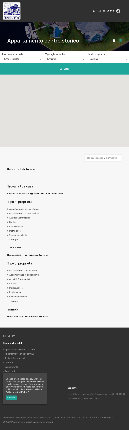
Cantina (13, 222)
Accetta (11, 397)
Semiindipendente (18, 235)
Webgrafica (29, 422)
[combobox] (21, 59)
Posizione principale (12, 54)
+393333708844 (105, 11)
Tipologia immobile (55, 54)
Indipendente (16, 226)
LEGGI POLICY (21, 392)
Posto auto (15, 231)
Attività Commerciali (19, 217)
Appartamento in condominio (24, 213)
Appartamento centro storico (24, 209)
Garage (14, 239)
